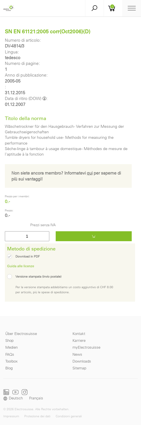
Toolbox (11, 361)
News (77, 354)
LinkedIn (6, 392)
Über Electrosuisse (21, 333)
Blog (9, 368)
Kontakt (78, 333)
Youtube (15, 392)
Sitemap (79, 368)
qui (90, 173)
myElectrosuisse (86, 347)
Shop (9, 340)
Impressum (11, 416)
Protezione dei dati (37, 416)
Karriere (79, 340)
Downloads (81, 361)
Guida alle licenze (20, 266)
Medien (11, 347)
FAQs (9, 354)
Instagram (24, 392)
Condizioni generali (69, 416)
